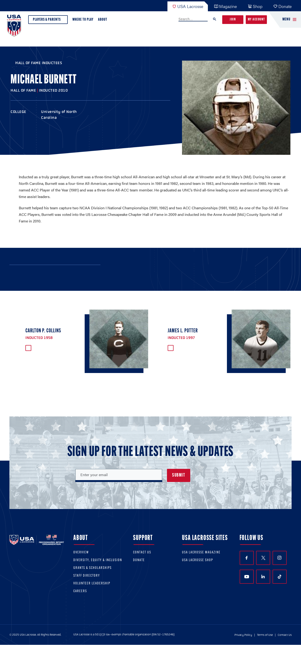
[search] (193, 19)
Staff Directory (86, 576)
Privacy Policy (243, 635)
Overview (81, 552)
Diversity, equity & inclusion (97, 560)
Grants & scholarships (92, 568)
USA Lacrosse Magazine (201, 552)
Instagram (279, 558)
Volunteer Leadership (91, 583)
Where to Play (82, 20)
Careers (80, 591)
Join (233, 19)
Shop (255, 6)
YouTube (246, 576)
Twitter (263, 558)
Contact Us (142, 552)
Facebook (247, 558)
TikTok (279, 577)
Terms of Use (265, 635)
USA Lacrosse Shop (197, 560)
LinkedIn (263, 576)
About (103, 21)
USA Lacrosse (187, 6)
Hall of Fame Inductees (38, 63)
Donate (282, 6)
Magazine (225, 6)
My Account (256, 19)
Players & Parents (48, 21)
